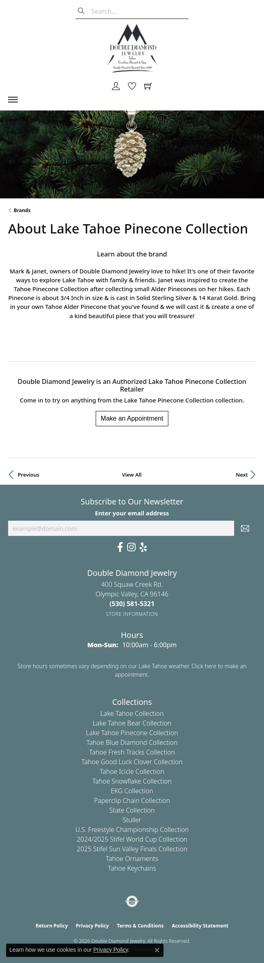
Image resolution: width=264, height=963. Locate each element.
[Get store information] (132, 614)
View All (132, 474)
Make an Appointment (132, 418)
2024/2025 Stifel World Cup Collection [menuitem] (132, 839)
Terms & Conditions (140, 925)
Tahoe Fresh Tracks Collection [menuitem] (132, 752)
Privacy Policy (92, 925)
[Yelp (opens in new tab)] (143, 547)
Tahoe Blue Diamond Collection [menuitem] (132, 742)
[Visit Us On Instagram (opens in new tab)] (131, 547)
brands (22, 210)
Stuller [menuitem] (132, 819)
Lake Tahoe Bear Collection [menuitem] (132, 723)
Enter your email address (132, 513)
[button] (116, 87)
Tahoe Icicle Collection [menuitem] (132, 771)
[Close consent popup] (157, 950)
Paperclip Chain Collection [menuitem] (132, 800)
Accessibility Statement (200, 925)
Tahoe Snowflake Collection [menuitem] (132, 781)
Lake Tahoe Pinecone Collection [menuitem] (132, 732)
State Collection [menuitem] (132, 810)
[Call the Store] (132, 603)
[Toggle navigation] (17, 99)
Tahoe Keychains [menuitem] (132, 868)
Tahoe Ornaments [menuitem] (132, 858)
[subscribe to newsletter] (245, 528)
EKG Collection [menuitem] (132, 790)
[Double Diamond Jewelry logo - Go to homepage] (132, 48)
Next (242, 474)
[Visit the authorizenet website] (132, 901)
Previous (28, 474)
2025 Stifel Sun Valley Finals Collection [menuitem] (132, 848)
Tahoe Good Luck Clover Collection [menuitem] (132, 761)
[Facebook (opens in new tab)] (120, 547)
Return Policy (52, 925)
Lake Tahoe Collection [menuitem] (132, 713)
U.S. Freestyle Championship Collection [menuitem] (132, 829)
